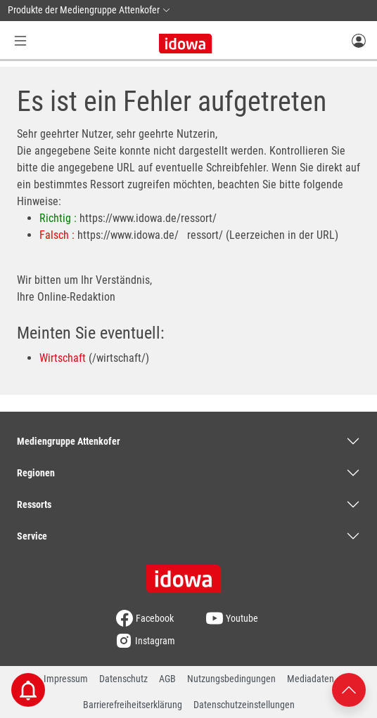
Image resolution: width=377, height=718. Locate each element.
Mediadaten (310, 678)
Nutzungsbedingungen (231, 678)
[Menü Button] (20, 40)
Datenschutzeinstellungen (244, 704)
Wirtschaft (62, 358)
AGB (167, 678)
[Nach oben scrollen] (349, 689)
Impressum (66, 678)
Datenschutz (123, 678)
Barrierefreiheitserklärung (132, 704)
